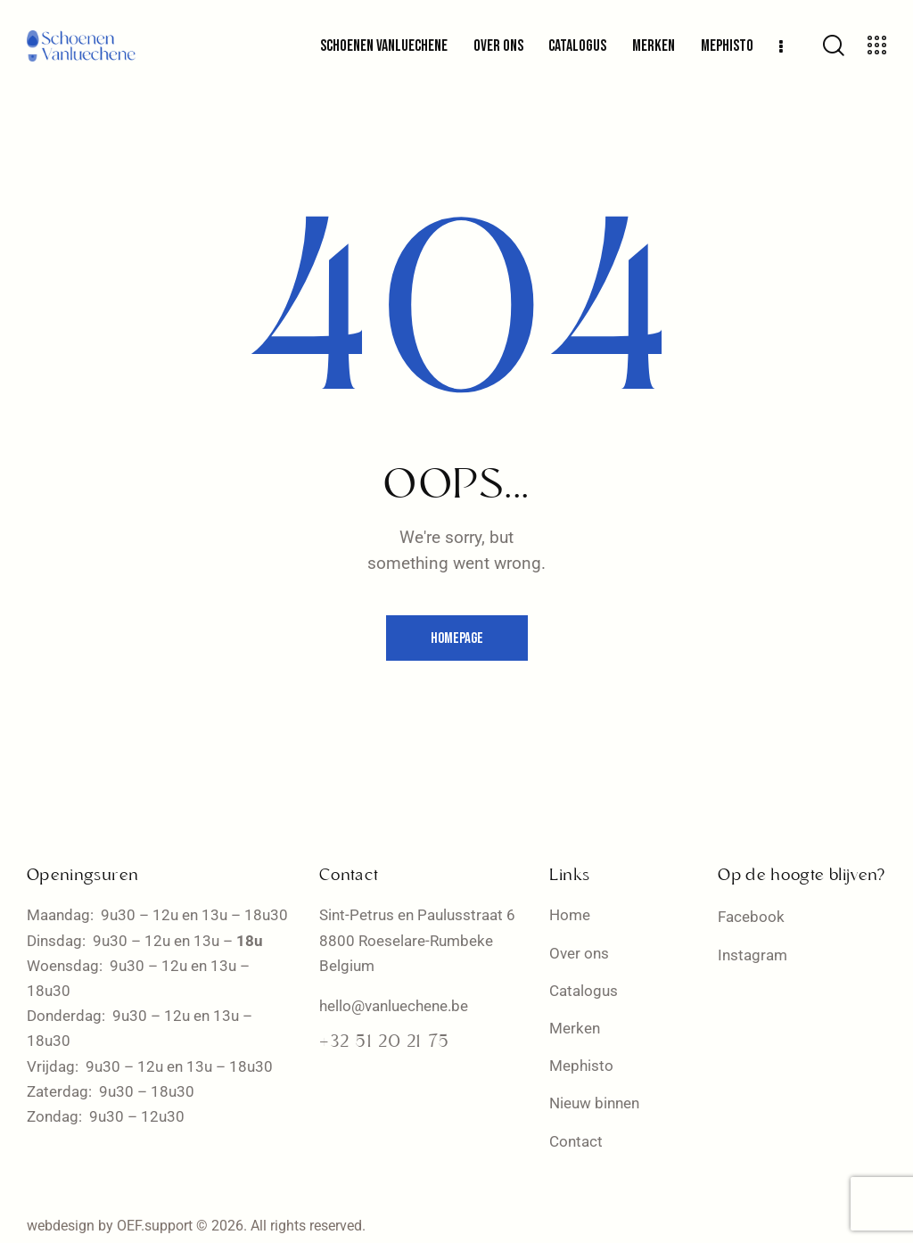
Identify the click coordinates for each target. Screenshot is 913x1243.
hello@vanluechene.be (393, 1006)
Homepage (457, 638)
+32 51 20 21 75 (384, 1042)
